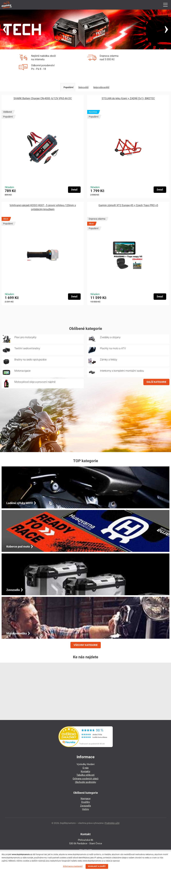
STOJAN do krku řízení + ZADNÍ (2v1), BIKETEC (128, 98)
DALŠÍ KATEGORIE (156, 382)
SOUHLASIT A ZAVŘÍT (97, 866)
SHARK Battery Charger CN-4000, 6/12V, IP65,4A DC (43, 98)
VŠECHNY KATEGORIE (86, 645)
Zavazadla (85, 805)
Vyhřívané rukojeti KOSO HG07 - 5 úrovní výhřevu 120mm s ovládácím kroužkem (43, 207)
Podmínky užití (112, 823)
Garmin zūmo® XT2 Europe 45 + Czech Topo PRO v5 (128, 205)
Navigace (86, 798)
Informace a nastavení (72, 866)
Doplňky (85, 802)
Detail (74, 189)
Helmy (85, 809)
